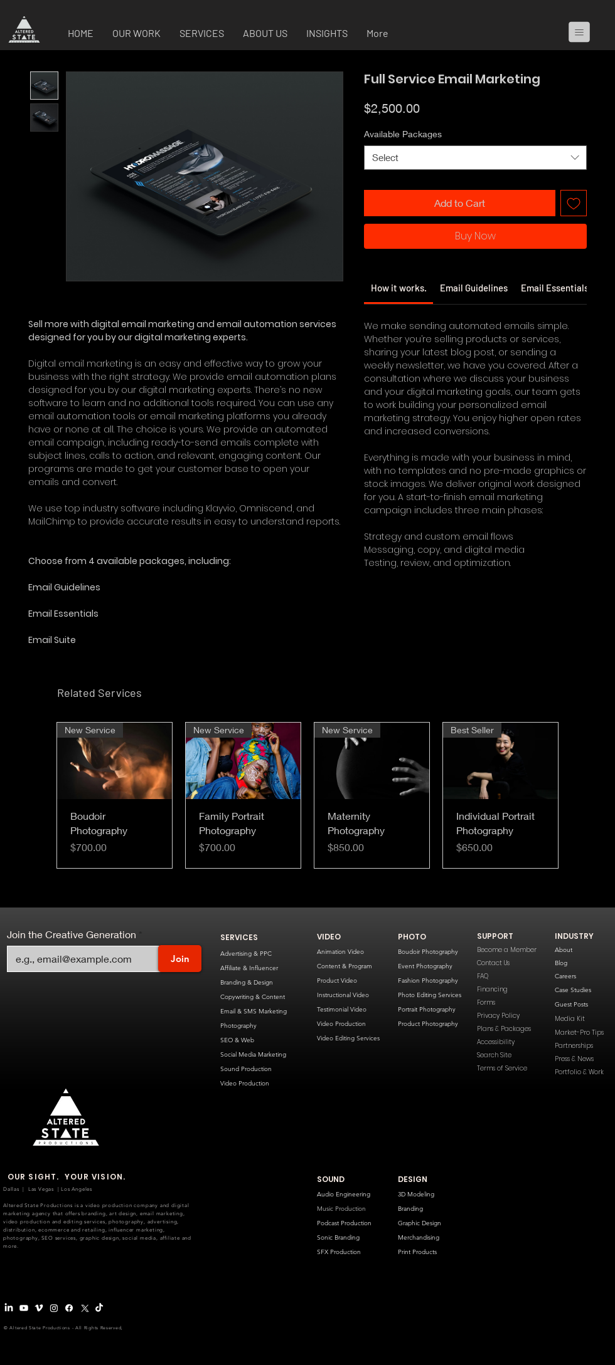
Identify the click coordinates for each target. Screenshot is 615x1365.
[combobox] (475, 157)
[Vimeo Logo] (39, 1308)
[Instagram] (54, 1308)
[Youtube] (24, 1308)
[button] (136, 34)
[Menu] (584, 32)
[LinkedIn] (9, 1308)
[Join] (179, 958)
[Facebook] (69, 1308)
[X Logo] (84, 1308)
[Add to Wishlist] (573, 203)
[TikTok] (99, 1308)
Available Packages (403, 133)
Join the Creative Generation (71, 934)
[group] (307, 795)
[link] (399, 287)
